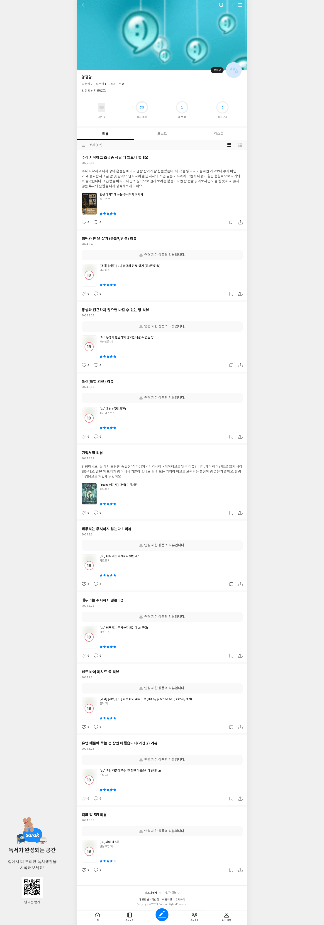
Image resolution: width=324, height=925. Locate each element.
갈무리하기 (231, 222)
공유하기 (240, 222)
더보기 (231, 5)
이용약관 (167, 899)
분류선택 (83, 145)
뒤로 (84, 5)
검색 (221, 5)
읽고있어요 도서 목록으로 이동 (101, 107)
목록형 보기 (240, 145)
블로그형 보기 (229, 145)
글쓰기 (162, 914)
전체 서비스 (240, 5)
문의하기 (180, 899)
